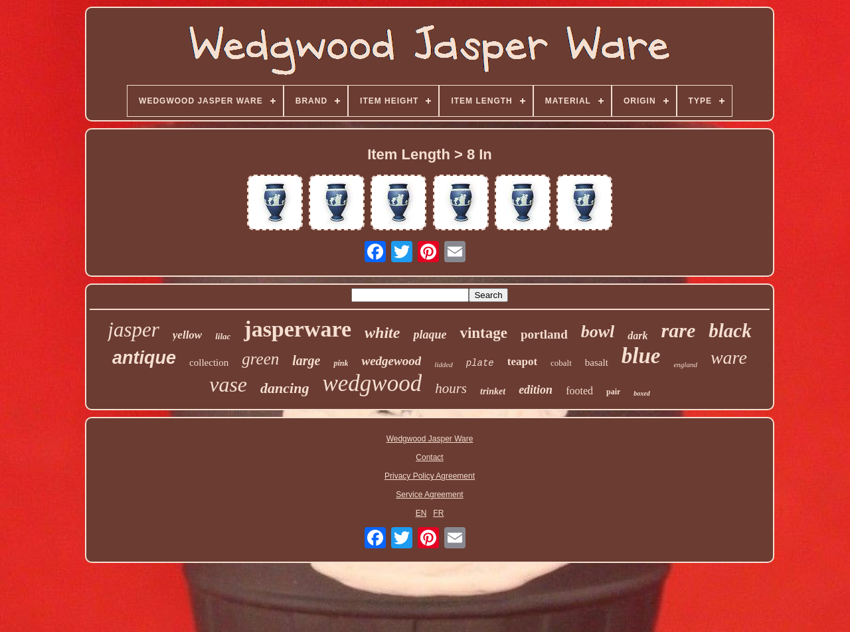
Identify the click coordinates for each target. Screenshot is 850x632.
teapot (522, 361)
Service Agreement (429, 494)
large (306, 360)
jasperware (297, 329)
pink (340, 363)
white (382, 332)
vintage (483, 333)
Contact (429, 457)
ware (729, 357)
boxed (641, 393)
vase (228, 384)
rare (678, 330)
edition (535, 389)
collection (208, 362)
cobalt (561, 363)
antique (144, 358)
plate (480, 363)
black (730, 330)
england (685, 364)
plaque (429, 334)
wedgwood (372, 383)
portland (544, 334)
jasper (133, 329)
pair (613, 391)
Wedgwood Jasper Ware (429, 438)
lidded (443, 364)
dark (637, 335)
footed (579, 390)
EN (421, 513)
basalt (596, 362)
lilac (222, 336)
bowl (598, 331)
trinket (492, 391)
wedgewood (391, 361)
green (260, 359)
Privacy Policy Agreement (429, 476)
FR (438, 513)
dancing (284, 388)
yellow (187, 335)
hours (451, 388)
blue (641, 356)
